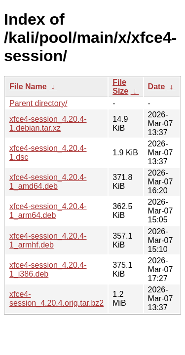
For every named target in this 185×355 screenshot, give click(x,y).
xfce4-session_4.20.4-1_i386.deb (48, 269)
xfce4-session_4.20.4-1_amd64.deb (48, 181)
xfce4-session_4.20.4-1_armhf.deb (48, 240)
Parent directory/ (38, 103)
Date (156, 86)
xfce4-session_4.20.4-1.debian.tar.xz (48, 123)
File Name (28, 86)
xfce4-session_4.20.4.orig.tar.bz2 (56, 298)
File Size (120, 86)
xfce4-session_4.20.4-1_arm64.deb (48, 210)
